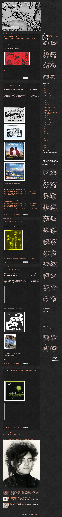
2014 (45, 138)
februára (47, 122)
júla (46, 102)
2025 (45, 87)
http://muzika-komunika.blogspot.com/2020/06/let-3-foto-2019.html (20, 191)
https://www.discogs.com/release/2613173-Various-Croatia (20, 258)
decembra (47, 93)
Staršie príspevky (34, 432)
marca (46, 120)
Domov (21, 432)
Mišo (51, 35)
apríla (46, 119)
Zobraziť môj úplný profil (48, 80)
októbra (46, 97)
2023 (45, 90)
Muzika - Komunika (18, 5)
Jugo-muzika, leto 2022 (12, 85)
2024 (45, 88)
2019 (45, 130)
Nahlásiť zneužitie (47, 157)
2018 (45, 131)
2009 (45, 147)
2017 (45, 133)
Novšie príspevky (8, 432)
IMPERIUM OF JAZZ (12, 269)
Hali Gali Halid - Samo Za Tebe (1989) (16, 503)
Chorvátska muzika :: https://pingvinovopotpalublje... (51, 104)
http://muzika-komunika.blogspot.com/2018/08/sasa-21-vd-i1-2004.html (20, 203)
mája (46, 117)
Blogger (38, 514)
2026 (45, 85)
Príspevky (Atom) (16, 434)
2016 (45, 135)
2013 (45, 140)
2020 (45, 128)
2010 (45, 145)
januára (46, 124)
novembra (47, 95)
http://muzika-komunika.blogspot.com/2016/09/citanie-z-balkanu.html (20, 208)
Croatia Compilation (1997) (14, 222)
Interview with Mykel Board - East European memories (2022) (21, 491)
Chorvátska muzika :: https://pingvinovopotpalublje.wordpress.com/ (21, 37)
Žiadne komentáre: (17, 78)
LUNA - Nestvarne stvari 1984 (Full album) (20, 371)
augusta (46, 100)
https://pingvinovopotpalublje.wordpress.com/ (15, 44)
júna (46, 115)
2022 (45, 92)
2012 (45, 142)
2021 (45, 126)
